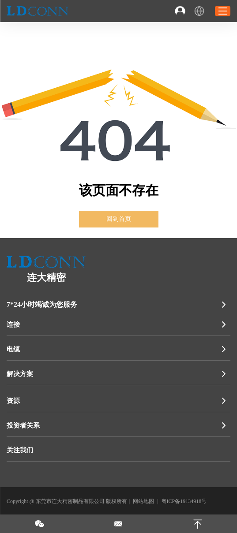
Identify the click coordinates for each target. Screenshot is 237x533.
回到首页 (118, 219)
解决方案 (20, 373)
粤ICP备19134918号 (184, 501)
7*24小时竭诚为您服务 (42, 304)
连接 (13, 324)
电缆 (13, 349)
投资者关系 (23, 425)
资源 (13, 400)
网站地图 (143, 501)
